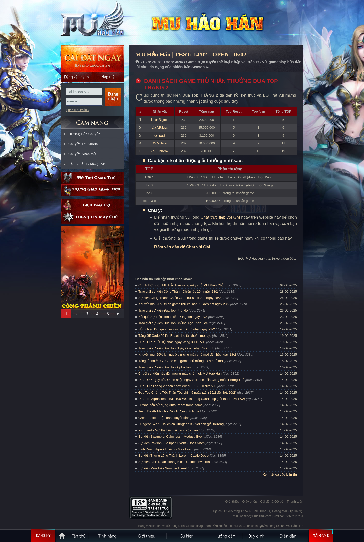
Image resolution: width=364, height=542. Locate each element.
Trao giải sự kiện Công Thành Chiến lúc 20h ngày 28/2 (178, 291)
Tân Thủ (78, 535)
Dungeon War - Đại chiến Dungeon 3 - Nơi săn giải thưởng (181, 424)
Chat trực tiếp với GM (220, 217)
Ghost (159, 135)
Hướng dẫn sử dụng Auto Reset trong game (170, 405)
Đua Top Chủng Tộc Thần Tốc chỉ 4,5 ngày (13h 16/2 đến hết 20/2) (187, 392)
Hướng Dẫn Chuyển (84, 134)
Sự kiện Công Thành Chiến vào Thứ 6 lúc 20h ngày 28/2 (179, 298)
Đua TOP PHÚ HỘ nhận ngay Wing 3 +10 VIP (171, 342)
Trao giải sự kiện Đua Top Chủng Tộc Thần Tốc (173, 323)
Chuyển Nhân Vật (82, 154)
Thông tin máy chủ (92, 217)
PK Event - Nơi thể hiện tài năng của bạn (168, 430)
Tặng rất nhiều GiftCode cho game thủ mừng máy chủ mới (181, 361)
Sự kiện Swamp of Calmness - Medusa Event (171, 436)
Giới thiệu (232, 501)
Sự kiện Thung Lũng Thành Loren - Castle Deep (173, 455)
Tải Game (321, 535)
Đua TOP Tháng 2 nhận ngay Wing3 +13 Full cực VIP (177, 386)
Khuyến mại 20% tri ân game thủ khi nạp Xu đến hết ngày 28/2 (183, 304)
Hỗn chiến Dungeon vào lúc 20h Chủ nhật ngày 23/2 (176, 329)
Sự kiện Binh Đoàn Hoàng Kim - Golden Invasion (174, 462)
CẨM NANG (92, 120)
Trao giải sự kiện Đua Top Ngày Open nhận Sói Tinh (176, 348)
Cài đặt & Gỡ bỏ (272, 501)
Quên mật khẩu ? (77, 110)
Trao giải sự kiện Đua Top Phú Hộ (163, 310)
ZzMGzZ (159, 127)
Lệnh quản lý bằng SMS (87, 164)
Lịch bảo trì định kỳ (92, 205)
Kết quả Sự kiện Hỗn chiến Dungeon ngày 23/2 (172, 317)
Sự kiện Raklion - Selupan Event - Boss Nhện (171, 443)
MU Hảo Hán (92, 23)
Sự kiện (187, 535)
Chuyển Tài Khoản (83, 144)
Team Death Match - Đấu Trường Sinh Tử (168, 411)
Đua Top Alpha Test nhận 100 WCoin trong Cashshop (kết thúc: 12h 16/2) (191, 399)
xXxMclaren (159, 143)
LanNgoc (159, 120)
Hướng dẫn (225, 535)
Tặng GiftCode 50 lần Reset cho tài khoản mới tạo (174, 336)
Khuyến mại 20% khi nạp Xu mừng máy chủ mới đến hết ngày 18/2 (187, 354)
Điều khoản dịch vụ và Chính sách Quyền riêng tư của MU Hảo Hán (257, 526)
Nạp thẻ (108, 77)
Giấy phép (249, 501)
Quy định (256, 535)
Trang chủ (137, 61)
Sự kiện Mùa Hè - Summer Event (162, 468)
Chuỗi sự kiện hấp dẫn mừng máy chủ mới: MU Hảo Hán (180, 373)
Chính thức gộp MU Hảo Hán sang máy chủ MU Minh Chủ (181, 285)
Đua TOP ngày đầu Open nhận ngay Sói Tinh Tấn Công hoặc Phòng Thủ (191, 380)
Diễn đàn (289, 535)
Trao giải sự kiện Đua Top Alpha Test (165, 367)
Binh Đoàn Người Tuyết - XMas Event (165, 449)
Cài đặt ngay (92, 58)
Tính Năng (107, 535)
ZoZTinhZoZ (160, 151)
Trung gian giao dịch (92, 190)
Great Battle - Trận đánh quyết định (164, 418)
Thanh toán (295, 501)
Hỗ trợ (92, 178)
